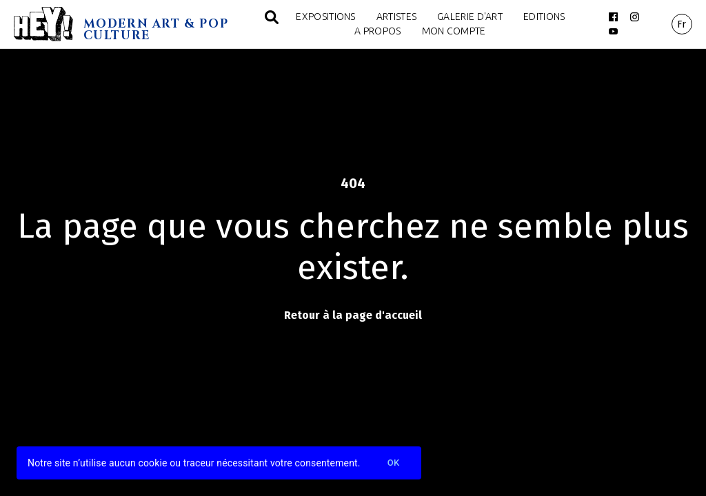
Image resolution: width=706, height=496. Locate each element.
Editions (544, 16)
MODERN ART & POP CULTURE (156, 29)
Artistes (396, 16)
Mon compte (454, 31)
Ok (394, 463)
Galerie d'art (470, 16)
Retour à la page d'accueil (353, 315)
